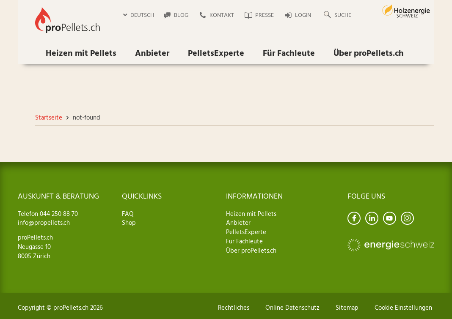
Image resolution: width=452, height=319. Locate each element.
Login (303, 15)
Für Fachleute (289, 53)
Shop (129, 223)
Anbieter (152, 53)
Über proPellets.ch (368, 53)
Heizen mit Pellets (81, 53)
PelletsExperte (216, 53)
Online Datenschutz (292, 308)
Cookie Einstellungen (403, 308)
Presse (264, 15)
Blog (181, 15)
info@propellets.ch (44, 223)
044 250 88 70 (58, 214)
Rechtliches (233, 308)
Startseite (48, 118)
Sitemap (347, 308)
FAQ (128, 214)
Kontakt (221, 15)
